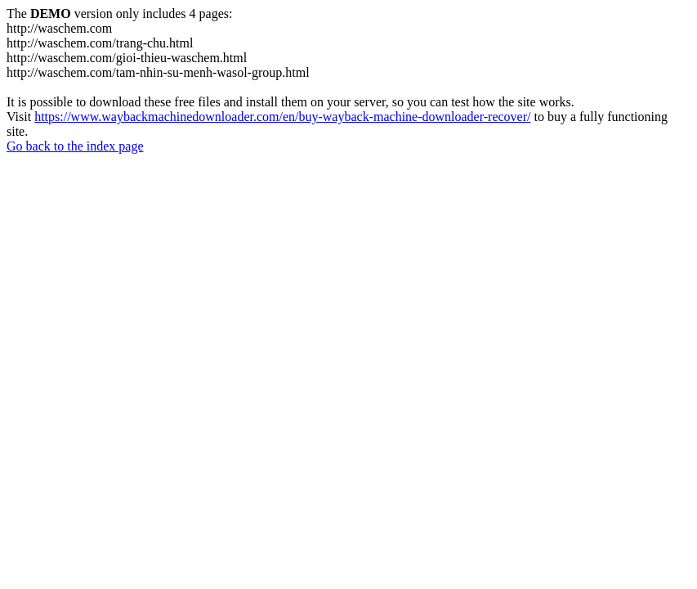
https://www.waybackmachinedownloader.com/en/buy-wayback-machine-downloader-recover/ (282, 117)
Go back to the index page (75, 146)
